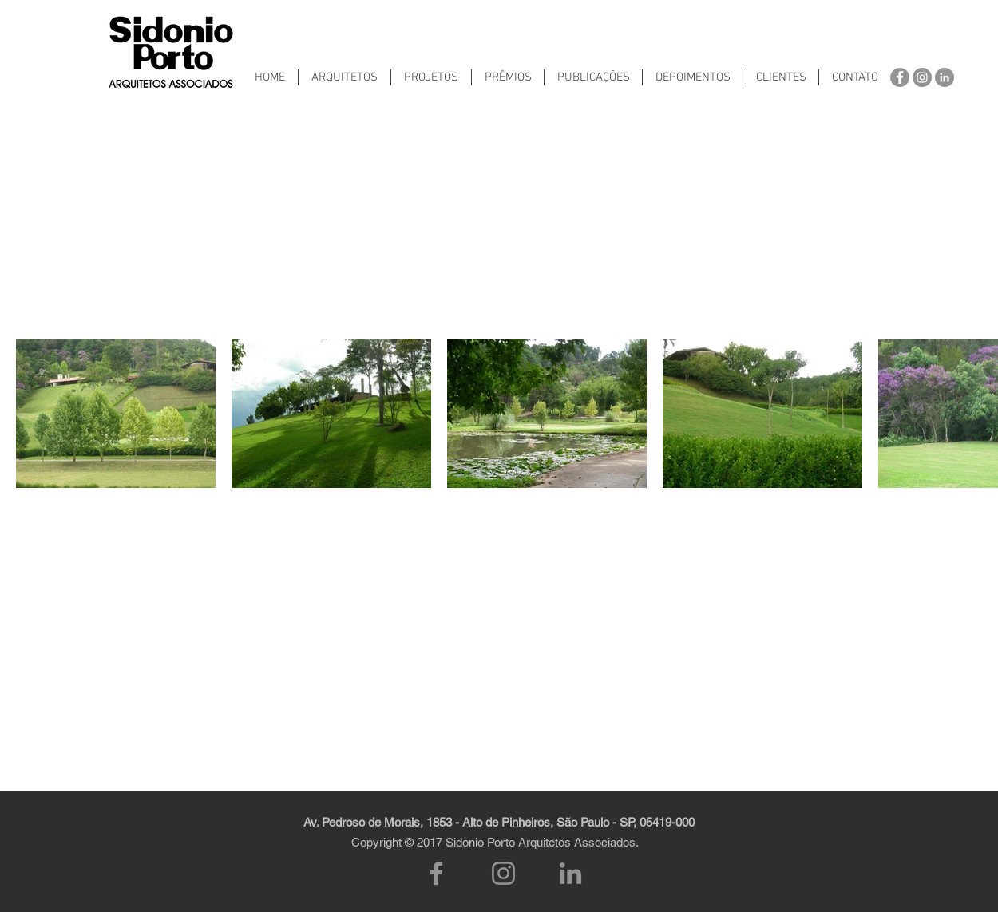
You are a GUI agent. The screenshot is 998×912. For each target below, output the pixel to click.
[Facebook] (436, 873)
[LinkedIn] (570, 873)
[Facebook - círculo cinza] (899, 77)
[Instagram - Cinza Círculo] (922, 77)
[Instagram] (503, 873)
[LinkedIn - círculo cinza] (944, 77)
